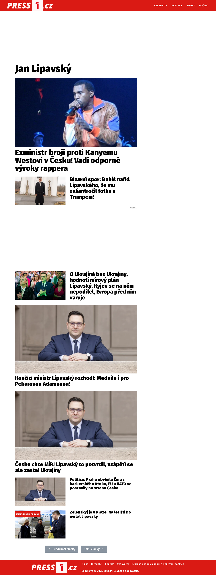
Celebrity (160, 5)
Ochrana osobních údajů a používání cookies (158, 564)
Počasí (203, 5)
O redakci (96, 564)
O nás (85, 564)
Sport (191, 5)
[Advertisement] (76, 235)
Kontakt (109, 564)
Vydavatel (123, 564)
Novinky (176, 5)
